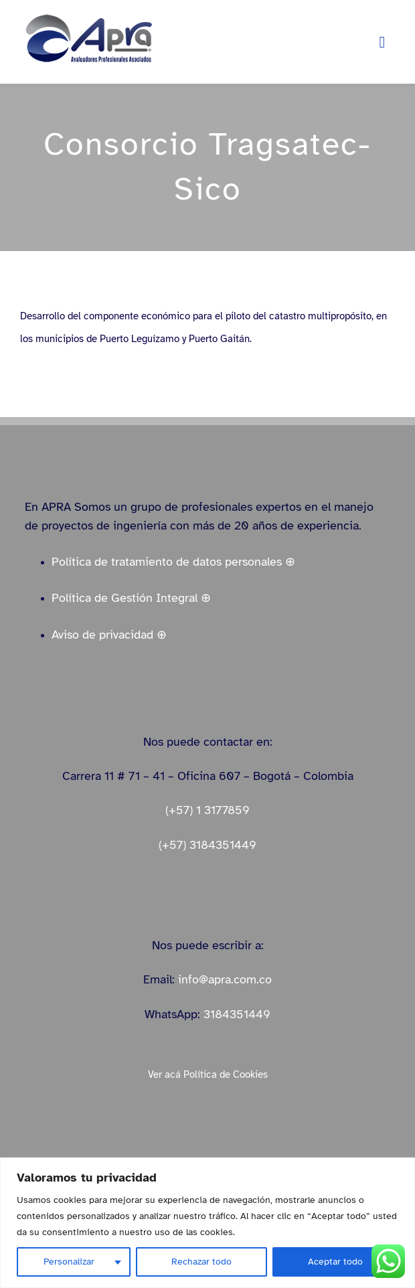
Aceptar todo (335, 1261)
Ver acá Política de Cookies (208, 1074)
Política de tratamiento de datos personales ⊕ (173, 561)
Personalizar (69, 1261)
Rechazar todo (201, 1261)
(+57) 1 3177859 (207, 810)
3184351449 (236, 1014)
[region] (207, 1222)
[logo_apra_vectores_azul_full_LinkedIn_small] (88, 18)
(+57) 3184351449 (207, 844)
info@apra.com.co (225, 979)
